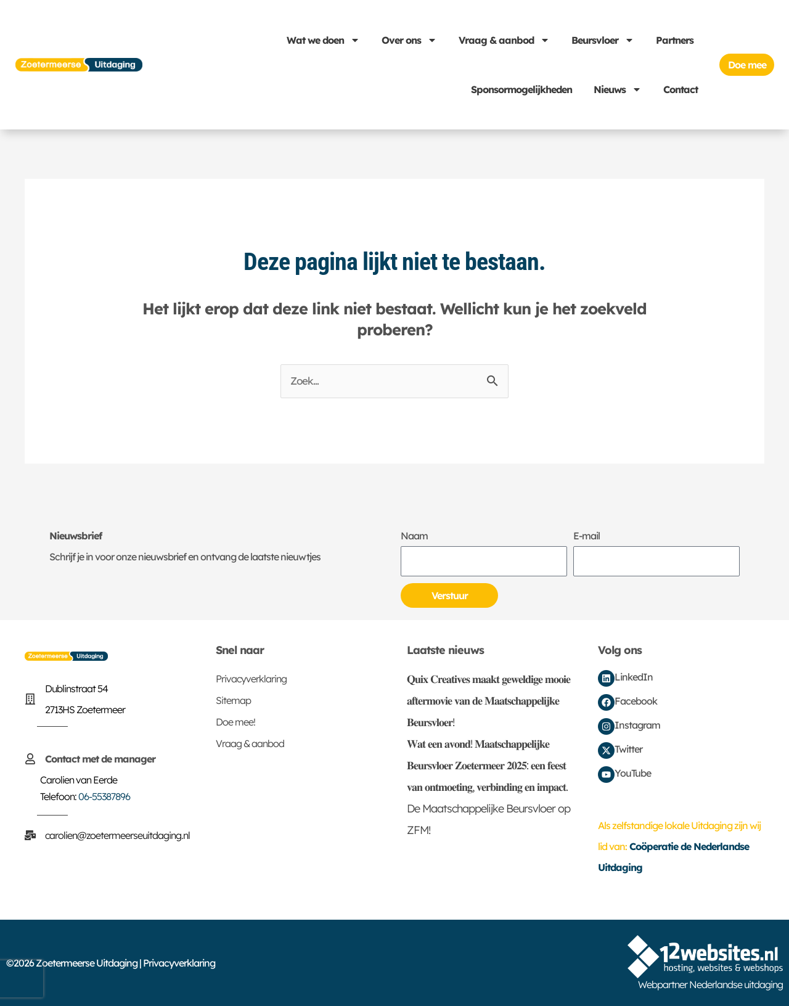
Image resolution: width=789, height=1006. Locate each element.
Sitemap (233, 700)
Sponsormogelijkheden (521, 89)
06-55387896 (104, 796)
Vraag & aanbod (504, 40)
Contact (680, 89)
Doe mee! (235, 722)
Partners (674, 40)
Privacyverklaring (251, 679)
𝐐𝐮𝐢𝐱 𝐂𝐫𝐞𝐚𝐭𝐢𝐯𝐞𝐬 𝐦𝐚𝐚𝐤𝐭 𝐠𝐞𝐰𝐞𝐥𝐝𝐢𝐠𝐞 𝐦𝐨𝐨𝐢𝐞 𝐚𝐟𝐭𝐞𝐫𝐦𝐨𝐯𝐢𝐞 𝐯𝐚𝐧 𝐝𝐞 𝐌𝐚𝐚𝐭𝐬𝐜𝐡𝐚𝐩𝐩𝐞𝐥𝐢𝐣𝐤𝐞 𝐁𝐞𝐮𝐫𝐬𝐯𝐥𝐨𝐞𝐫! (488, 700)
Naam (414, 536)
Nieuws (618, 89)
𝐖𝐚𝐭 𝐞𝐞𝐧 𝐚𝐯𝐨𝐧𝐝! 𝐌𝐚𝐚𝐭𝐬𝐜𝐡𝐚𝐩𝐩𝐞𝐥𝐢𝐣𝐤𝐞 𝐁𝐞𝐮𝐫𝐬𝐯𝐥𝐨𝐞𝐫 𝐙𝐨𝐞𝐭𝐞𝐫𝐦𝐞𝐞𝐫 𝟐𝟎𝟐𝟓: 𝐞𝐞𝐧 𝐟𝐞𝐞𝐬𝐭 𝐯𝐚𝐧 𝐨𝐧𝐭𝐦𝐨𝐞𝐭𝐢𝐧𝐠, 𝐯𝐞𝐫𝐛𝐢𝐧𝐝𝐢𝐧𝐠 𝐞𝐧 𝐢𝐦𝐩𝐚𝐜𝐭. (487, 765)
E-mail (586, 536)
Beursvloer (602, 40)
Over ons (409, 40)
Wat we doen (323, 40)
